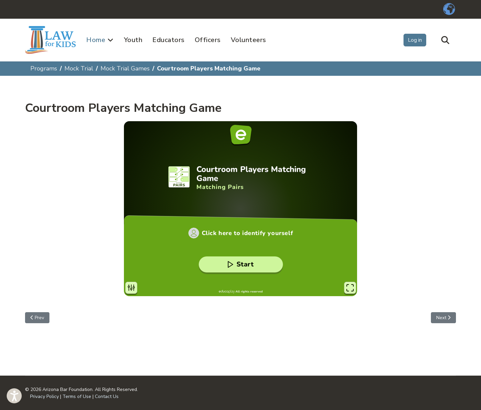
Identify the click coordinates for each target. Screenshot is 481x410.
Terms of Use (76, 396)
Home (95, 39)
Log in (415, 40)
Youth (133, 39)
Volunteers (248, 39)
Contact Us (107, 396)
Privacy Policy (44, 396)
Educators (168, 39)
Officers (208, 39)
